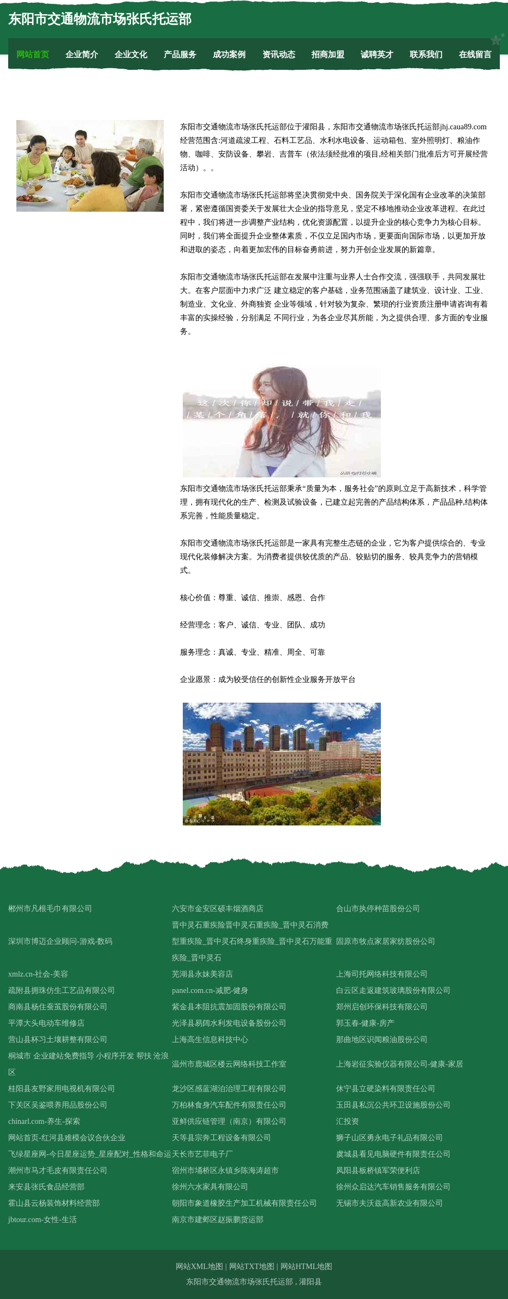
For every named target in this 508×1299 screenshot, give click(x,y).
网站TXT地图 (251, 1266)
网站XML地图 (199, 1266)
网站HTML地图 (306, 1266)
